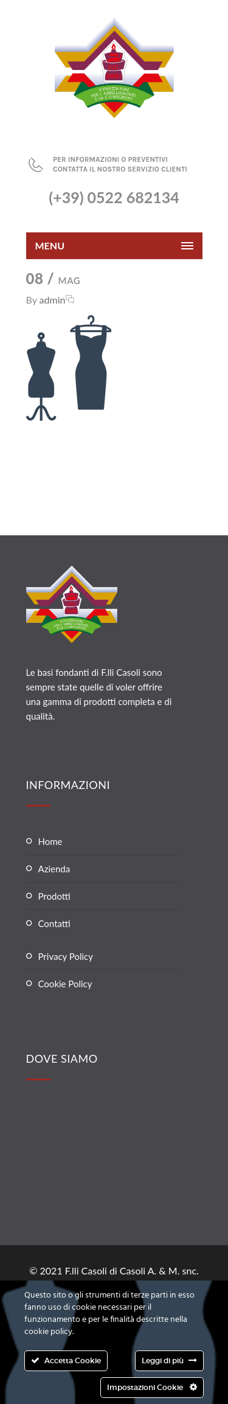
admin (53, 299)
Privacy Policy (65, 956)
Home (50, 841)
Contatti (54, 923)
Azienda (54, 868)
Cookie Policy (65, 983)
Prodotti (54, 896)
